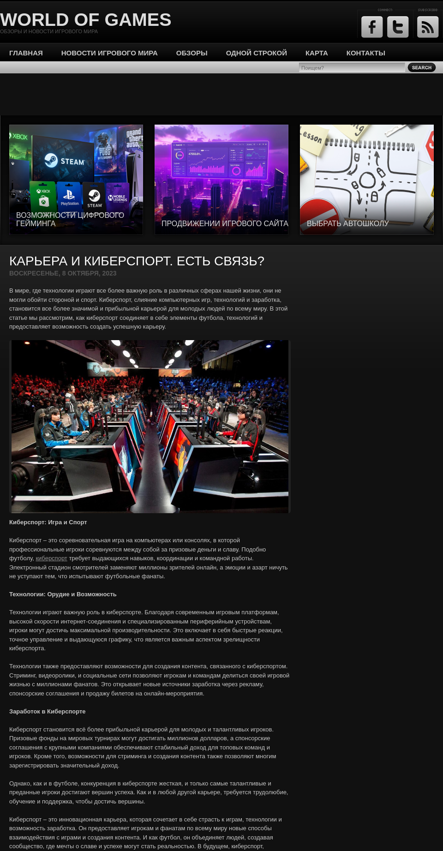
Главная (26, 53)
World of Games (86, 19)
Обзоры (192, 53)
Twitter (398, 27)
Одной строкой (256, 53)
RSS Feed (428, 27)
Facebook (372, 27)
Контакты (366, 53)
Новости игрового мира (109, 53)
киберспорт (51, 558)
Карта (316, 53)
